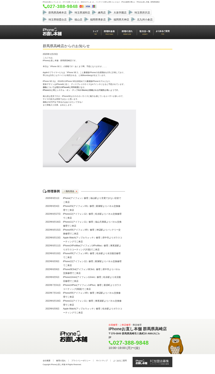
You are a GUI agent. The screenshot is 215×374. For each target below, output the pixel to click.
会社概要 (46, 360)
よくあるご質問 (120, 360)
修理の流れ (61, 360)
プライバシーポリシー (80, 360)
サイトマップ (102, 360)
